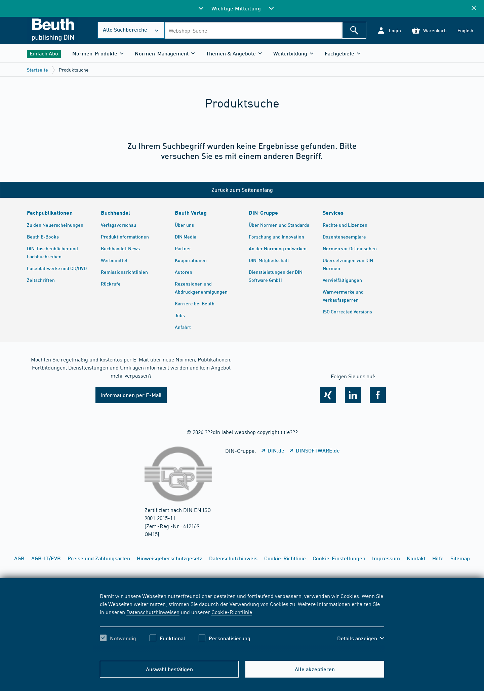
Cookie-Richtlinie (231, 611)
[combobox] (253, 30)
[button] (389, 30)
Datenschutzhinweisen (152, 611)
